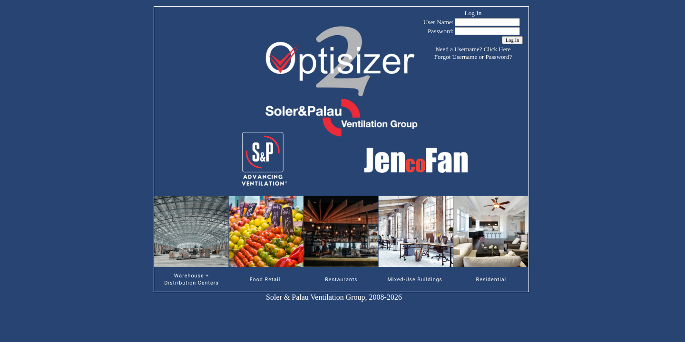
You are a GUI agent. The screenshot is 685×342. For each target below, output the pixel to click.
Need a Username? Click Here (472, 49)
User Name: (438, 22)
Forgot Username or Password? (473, 56)
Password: (441, 31)
